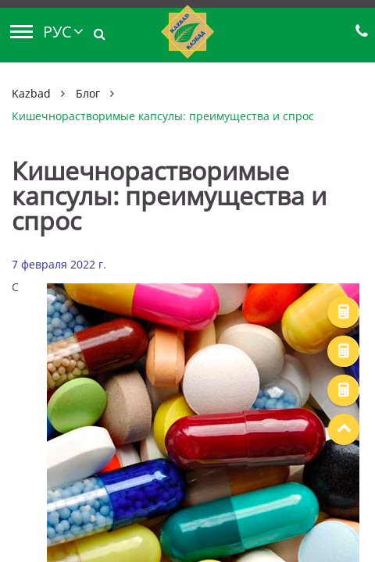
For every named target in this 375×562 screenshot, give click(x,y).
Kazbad (31, 93)
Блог (88, 93)
